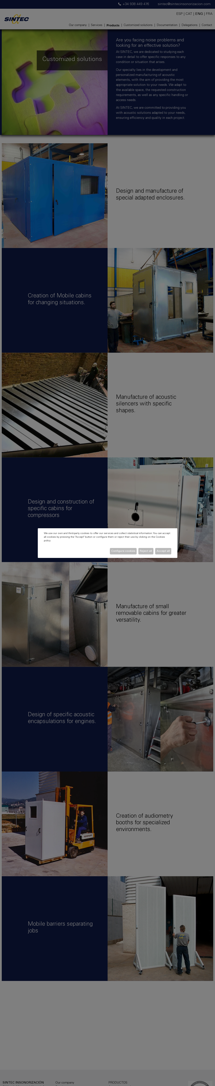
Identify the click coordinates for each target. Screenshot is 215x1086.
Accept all (163, 551)
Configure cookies (123, 551)
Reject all (146, 551)
